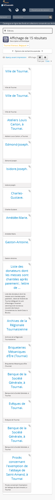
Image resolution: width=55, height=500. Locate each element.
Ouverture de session (40, 10)
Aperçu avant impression (14, 57)
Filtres (9, 30)
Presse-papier (9, 10)
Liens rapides (23, 10)
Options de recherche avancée (27, 51)
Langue (16, 10)
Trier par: (41, 61)
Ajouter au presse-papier (29, 69)
